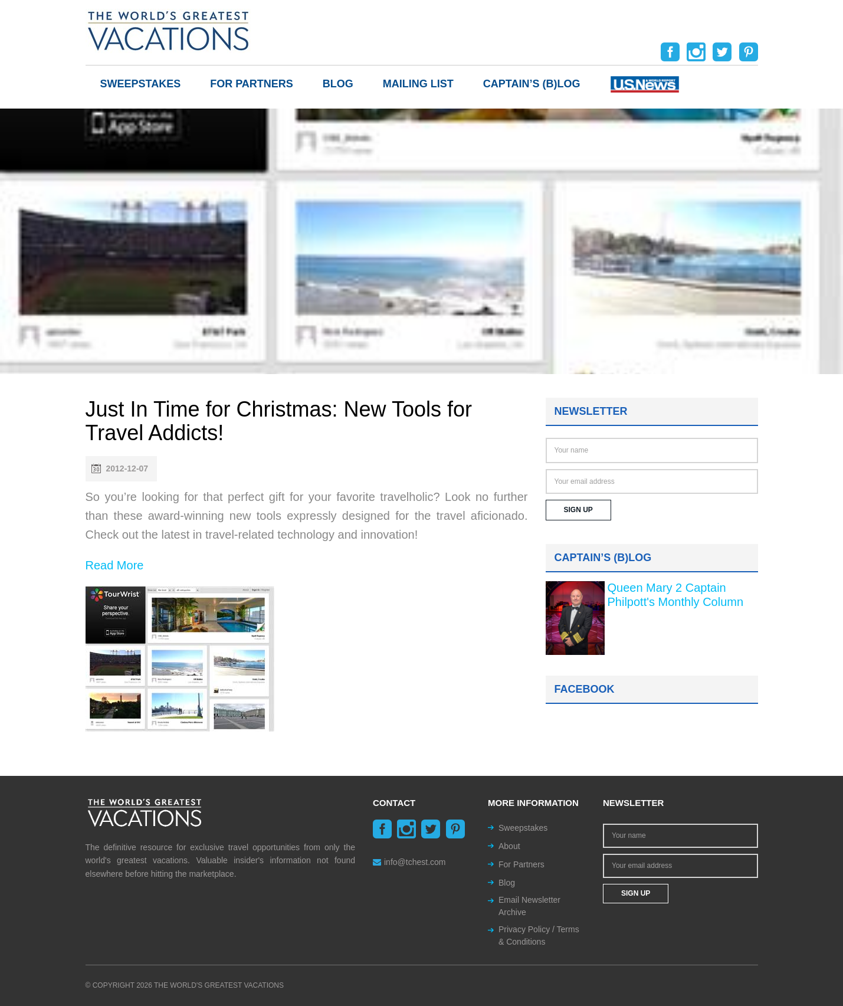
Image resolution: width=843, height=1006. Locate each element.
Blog (338, 84)
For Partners (251, 84)
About (509, 846)
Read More (115, 565)
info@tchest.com (409, 862)
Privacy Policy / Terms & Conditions (538, 935)
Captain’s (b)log (531, 84)
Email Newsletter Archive (529, 906)
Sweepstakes (140, 84)
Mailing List (418, 84)
